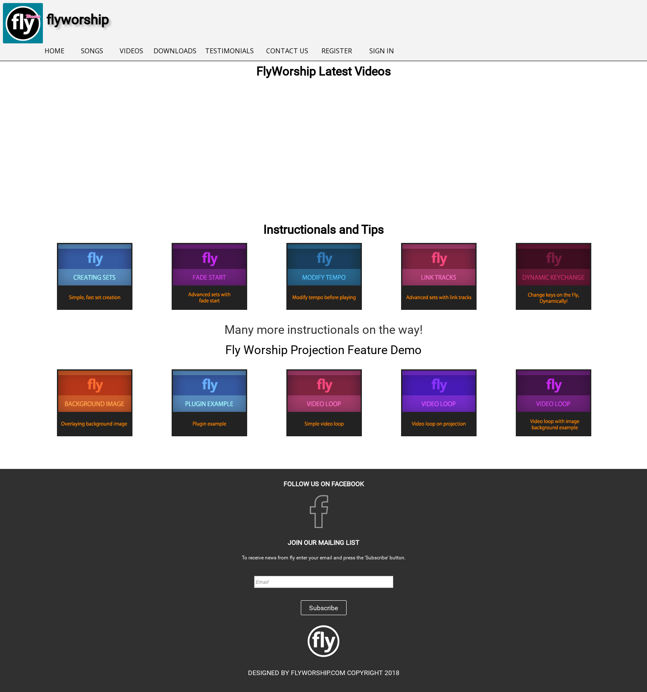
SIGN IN (381, 50)
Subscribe (323, 608)
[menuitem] (54, 51)
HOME (54, 50)
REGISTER (336, 50)
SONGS (92, 50)
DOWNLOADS (174, 50)
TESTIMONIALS (229, 50)
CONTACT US (287, 50)
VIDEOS (131, 50)
